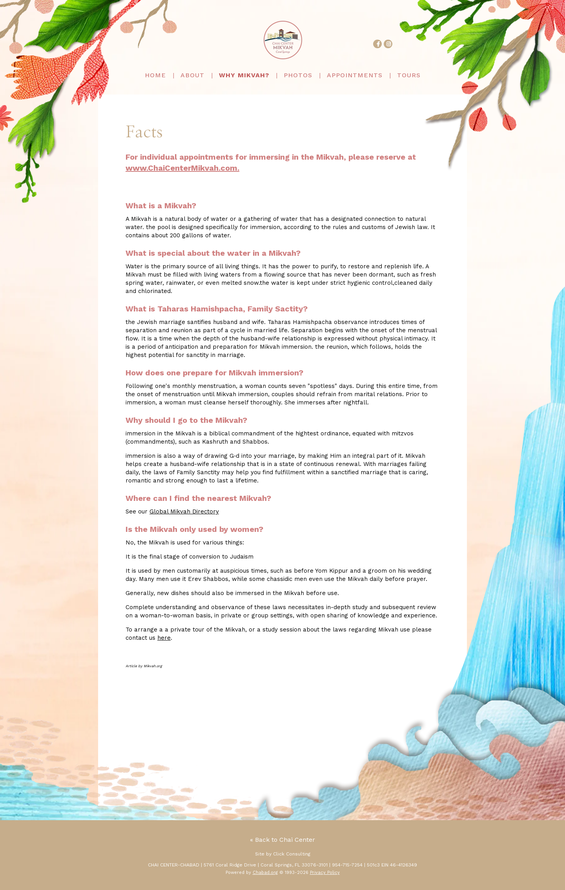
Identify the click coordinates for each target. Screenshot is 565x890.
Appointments (355, 75)
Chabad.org (265, 872)
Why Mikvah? (244, 75)
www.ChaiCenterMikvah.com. (182, 168)
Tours (409, 75)
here (164, 637)
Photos (298, 75)
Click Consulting (291, 854)
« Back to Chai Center (282, 839)
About (192, 75)
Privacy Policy (325, 872)
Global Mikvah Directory (184, 511)
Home (155, 75)
